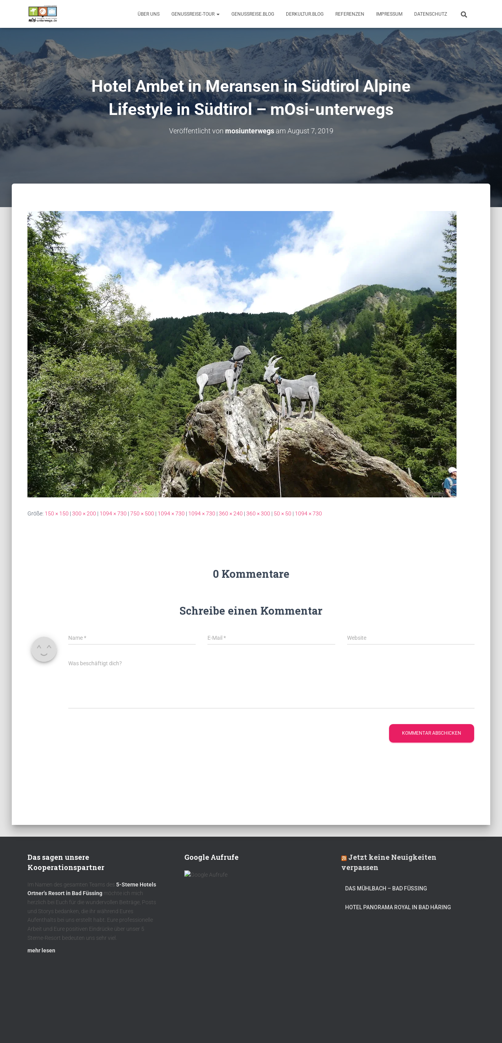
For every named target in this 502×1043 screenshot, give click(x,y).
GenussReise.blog (252, 14)
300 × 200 (84, 513)
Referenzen (349, 14)
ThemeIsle (462, 1025)
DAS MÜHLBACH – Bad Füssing (386, 892)
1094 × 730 (113, 513)
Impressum (389, 14)
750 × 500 (142, 513)
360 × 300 (258, 513)
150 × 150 (57, 513)
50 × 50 (282, 513)
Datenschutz (430, 14)
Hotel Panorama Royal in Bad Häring (398, 911)
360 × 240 (231, 513)
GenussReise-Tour (195, 14)
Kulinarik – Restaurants (64, 1024)
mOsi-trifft (174, 1024)
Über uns (149, 14)
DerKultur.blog (305, 14)
